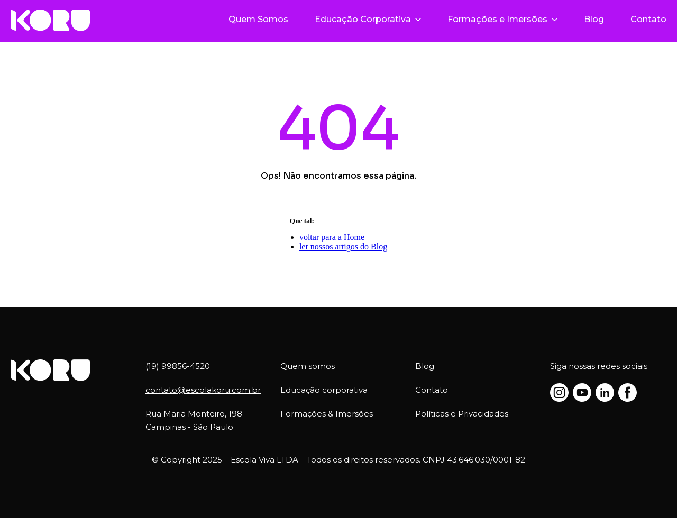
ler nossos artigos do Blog (343, 246)
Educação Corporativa (368, 19)
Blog (594, 19)
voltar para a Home (331, 237)
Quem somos (307, 366)
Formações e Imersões (502, 19)
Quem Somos (258, 19)
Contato (648, 19)
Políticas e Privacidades (461, 414)
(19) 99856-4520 (177, 366)
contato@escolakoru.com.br (203, 390)
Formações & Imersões (326, 414)
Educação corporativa (324, 390)
